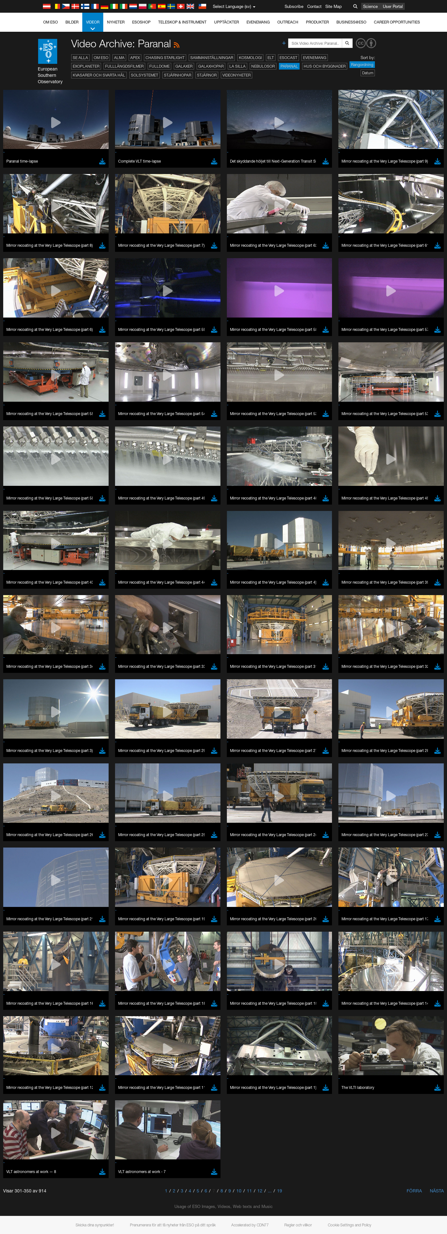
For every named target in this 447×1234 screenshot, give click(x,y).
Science (370, 6)
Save (65, 938)
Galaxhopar (211, 66)
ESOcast (288, 57)
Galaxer (184, 66)
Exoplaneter (86, 66)
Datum (367, 72)
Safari (69, 845)
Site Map (333, 6)
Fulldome (159, 66)
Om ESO (50, 22)
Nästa (437, 1190)
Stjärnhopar (177, 75)
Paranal (289, 66)
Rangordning (362, 64)
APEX (135, 57)
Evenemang (258, 22)
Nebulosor (263, 66)
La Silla (237, 66)
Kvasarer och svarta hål (99, 75)
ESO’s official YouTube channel (194, 710)
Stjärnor (207, 75)
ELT (271, 57)
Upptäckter (226, 22)
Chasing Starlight (165, 57)
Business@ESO (351, 22)
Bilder (71, 22)
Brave (69, 821)
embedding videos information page (116, 722)
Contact (314, 6)
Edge (68, 833)
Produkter (317, 22)
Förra (414, 1190)
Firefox (69, 839)
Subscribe (294, 6)
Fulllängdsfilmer (124, 66)
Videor (92, 26)
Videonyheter (236, 75)
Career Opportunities (397, 22)
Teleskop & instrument (182, 22)
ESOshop (141, 22)
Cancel (96, 938)
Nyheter (116, 22)
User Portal (393, 6)
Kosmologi (250, 57)
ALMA (119, 57)
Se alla (80, 57)
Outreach (287, 22)
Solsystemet (144, 75)
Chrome (71, 827)
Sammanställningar (211, 57)
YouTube (58, 710)
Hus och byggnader (325, 66)
